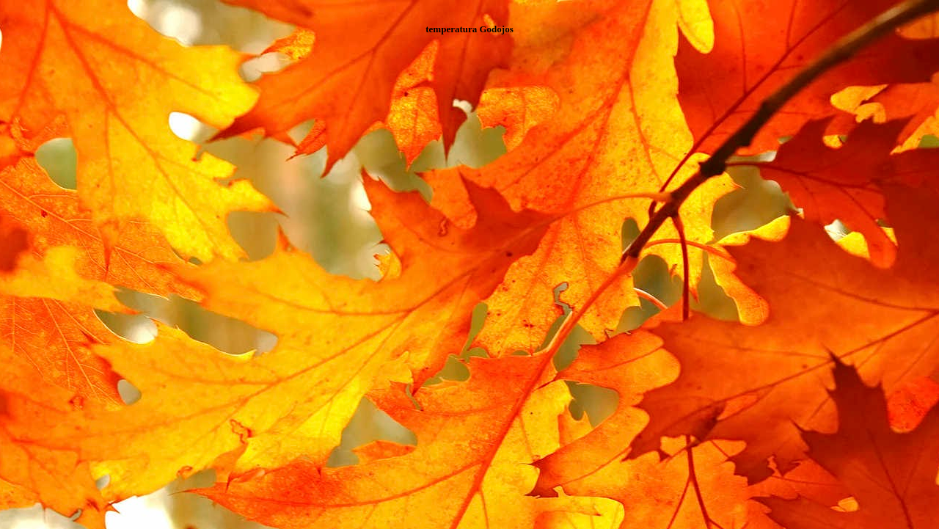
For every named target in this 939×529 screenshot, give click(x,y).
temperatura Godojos (469, 28)
